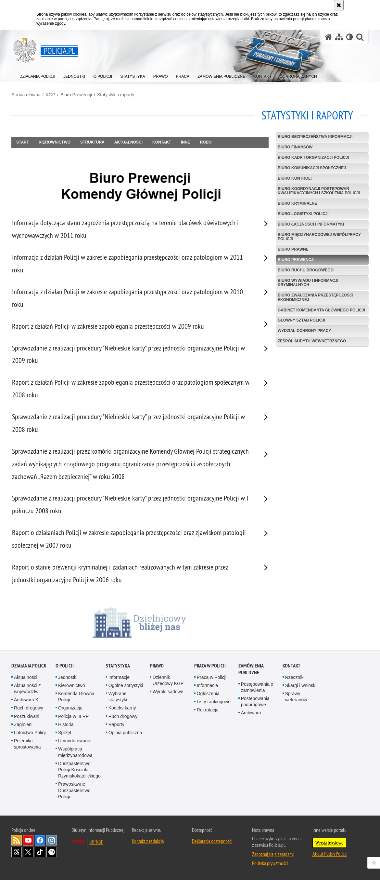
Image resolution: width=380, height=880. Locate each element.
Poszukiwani (26, 716)
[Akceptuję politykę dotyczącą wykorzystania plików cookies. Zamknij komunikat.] (339, 5)
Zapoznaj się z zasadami (273, 854)
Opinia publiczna (125, 732)
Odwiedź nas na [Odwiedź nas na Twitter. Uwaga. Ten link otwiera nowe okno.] (28, 852)
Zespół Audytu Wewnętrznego (312, 341)
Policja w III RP (73, 716)
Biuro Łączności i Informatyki (311, 224)
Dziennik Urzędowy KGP (168, 680)
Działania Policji (28, 665)
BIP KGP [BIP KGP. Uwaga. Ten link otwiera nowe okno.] (96, 841)
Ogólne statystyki (125, 685)
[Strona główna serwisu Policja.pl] (328, 37)
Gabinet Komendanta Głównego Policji (321, 310)
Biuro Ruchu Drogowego (306, 270)
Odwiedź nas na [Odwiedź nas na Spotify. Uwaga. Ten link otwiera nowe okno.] (51, 852)
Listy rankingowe (214, 701)
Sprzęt (64, 732)
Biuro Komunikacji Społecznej (312, 168)
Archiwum (251, 712)
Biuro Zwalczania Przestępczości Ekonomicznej (315, 297)
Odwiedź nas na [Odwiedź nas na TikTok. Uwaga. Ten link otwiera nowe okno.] (40, 852)
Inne (185, 142)
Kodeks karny (122, 707)
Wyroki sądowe (168, 691)
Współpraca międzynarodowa (75, 752)
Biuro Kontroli (295, 178)
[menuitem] (37, 75)
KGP (50, 94)
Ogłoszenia (208, 693)
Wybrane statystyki (117, 696)
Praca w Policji (210, 665)
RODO (206, 142)
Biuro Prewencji (76, 94)
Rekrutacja (208, 709)
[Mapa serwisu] (339, 37)
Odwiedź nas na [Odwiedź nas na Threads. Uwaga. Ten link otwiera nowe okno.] (16, 852)
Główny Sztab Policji (301, 320)
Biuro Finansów (295, 147)
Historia (65, 724)
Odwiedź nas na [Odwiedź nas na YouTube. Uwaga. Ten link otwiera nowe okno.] (28, 840)
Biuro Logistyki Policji (303, 214)
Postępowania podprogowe (255, 701)
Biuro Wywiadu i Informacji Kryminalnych (308, 282)
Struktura (92, 142)
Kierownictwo (54, 142)
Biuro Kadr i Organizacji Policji (313, 157)
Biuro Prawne (293, 249)
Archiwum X (26, 699)
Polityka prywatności (270, 863)
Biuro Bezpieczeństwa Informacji (315, 136)
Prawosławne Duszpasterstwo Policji (74, 790)
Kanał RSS (16, 840)
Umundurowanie (74, 740)
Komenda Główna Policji (76, 696)
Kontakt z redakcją (148, 841)
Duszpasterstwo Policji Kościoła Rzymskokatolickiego (79, 769)
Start (22, 142)
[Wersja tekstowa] (349, 37)
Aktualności (128, 142)
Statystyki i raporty (115, 94)
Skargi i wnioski (300, 685)
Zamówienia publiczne (250, 669)
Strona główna (26, 94)
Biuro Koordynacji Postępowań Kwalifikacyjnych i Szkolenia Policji (319, 190)
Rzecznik (294, 677)
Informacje (119, 677)
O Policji (65, 665)
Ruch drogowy (28, 707)
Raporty (116, 724)
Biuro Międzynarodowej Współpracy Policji (319, 236)
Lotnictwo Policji (30, 732)
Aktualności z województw (27, 688)
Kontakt (161, 142)
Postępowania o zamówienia (257, 687)
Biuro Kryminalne (297, 203)
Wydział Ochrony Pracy (304, 330)
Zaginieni (23, 724)
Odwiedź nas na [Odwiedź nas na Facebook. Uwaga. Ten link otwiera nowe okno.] (40, 840)
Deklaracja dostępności (212, 841)
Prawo (157, 665)
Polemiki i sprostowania (27, 743)
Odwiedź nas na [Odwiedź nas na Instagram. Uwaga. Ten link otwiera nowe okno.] (51, 840)
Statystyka (118, 665)
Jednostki (67, 677)
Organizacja (70, 707)
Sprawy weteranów (296, 696)
